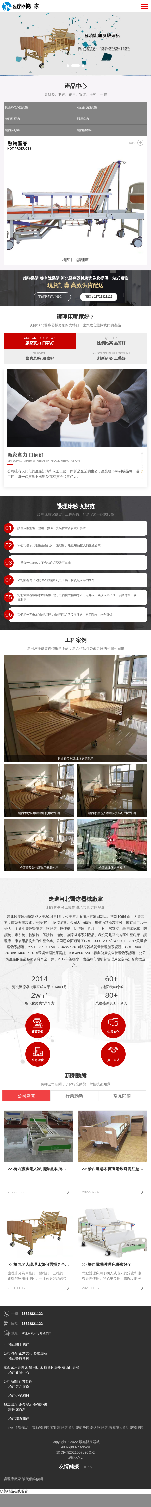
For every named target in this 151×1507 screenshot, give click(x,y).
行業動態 (25, 1381)
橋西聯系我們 (18, 1419)
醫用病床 (83, 119)
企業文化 (25, 1353)
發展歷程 (40, 1353)
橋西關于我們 (18, 1344)
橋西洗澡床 (12, 119)
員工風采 (11, 1404)
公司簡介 (11, 1353)
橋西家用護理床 (87, 107)
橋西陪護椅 (84, 130)
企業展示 (25, 1404)
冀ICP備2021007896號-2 (75, 1452)
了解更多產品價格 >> (52, 296)
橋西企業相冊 (18, 1396)
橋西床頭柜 (12, 130)
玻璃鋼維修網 (32, 1479)
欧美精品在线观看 (14, 1491)
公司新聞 (11, 1381)
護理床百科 (17, 1410)
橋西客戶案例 (18, 1387)
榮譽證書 (40, 1404)
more (131, 142)
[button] (68, 65)
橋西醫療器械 (18, 1358)
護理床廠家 (12, 1479)
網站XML (75, 1457)
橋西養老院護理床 (17, 107)
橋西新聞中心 (18, 1373)
